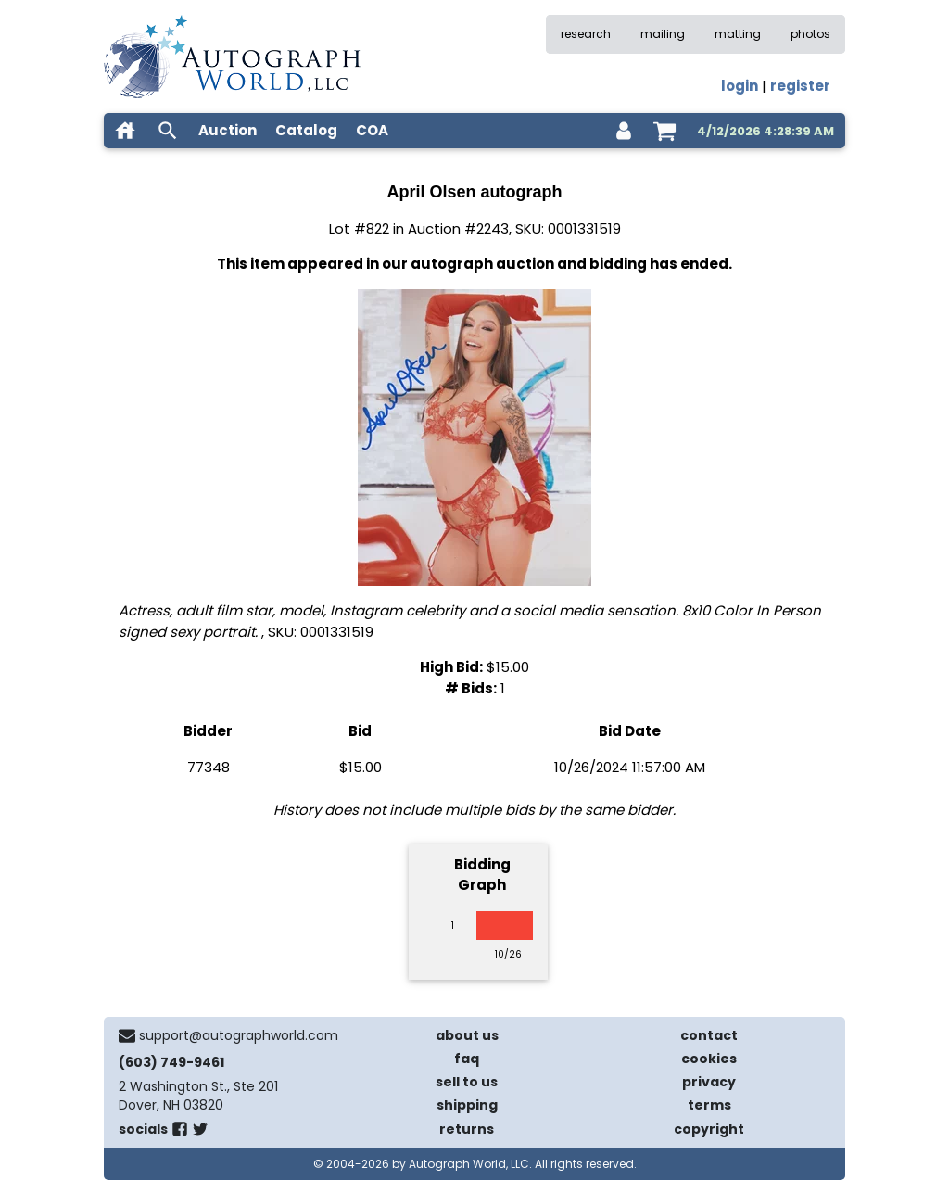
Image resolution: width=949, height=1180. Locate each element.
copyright (709, 1129)
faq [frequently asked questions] (466, 1058)
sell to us (467, 1081)
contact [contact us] (709, 1035)
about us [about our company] (467, 1035)
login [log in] (739, 85)
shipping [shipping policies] (467, 1105)
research (586, 34)
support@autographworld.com (238, 1035)
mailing (662, 34)
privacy (709, 1081)
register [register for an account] (800, 85)
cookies (709, 1058)
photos (810, 34)
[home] (125, 130)
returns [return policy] (466, 1129)
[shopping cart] (664, 130)
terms (709, 1105)
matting (738, 34)
